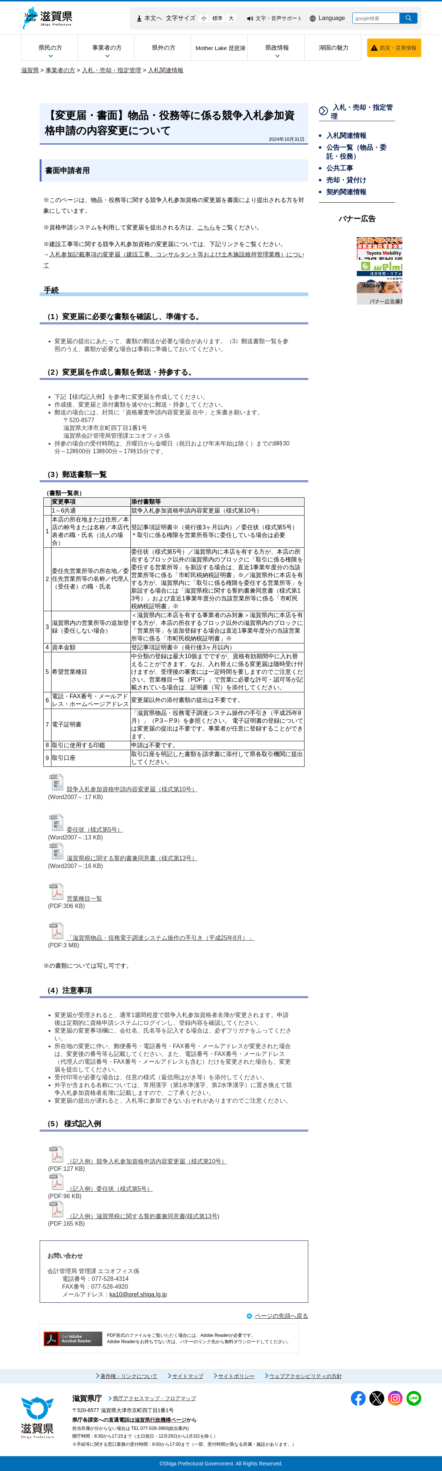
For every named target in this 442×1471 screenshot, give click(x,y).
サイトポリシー (236, 1376)
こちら (206, 227)
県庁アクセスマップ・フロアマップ (154, 1398)
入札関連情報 (165, 70)
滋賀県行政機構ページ (160, 1420)
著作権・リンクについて (128, 1376)
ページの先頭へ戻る (281, 1316)
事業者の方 (60, 70)
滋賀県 (30, 70)
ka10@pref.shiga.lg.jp (138, 1294)
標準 (217, 18)
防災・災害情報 (398, 48)
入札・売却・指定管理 (111, 70)
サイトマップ (187, 1376)
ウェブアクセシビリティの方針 (305, 1376)
